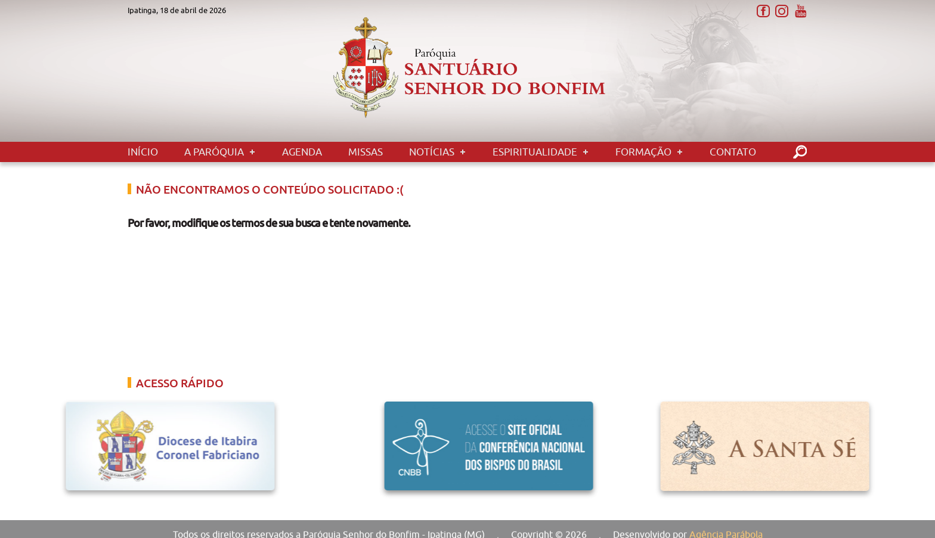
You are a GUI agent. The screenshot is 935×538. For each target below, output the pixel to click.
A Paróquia (214, 152)
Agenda (302, 152)
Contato (733, 152)
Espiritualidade (535, 152)
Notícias (431, 152)
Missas (365, 152)
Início (143, 152)
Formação (643, 152)
